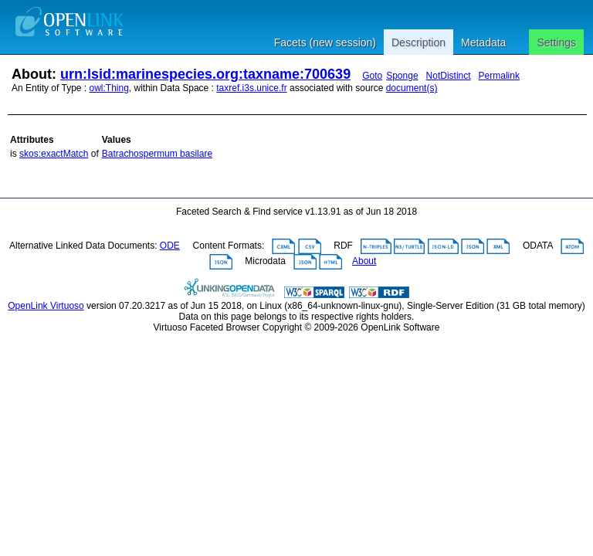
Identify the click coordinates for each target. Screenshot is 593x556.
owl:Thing (109, 88)
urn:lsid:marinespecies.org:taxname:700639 (205, 74)
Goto (372, 75)
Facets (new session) (325, 42)
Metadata (483, 42)
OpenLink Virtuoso (46, 305)
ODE (170, 245)
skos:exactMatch (53, 153)
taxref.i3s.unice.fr (251, 88)
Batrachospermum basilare (157, 153)
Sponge (402, 75)
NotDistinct (448, 75)
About (364, 261)
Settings (556, 42)
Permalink (499, 75)
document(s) (412, 88)
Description (418, 42)
